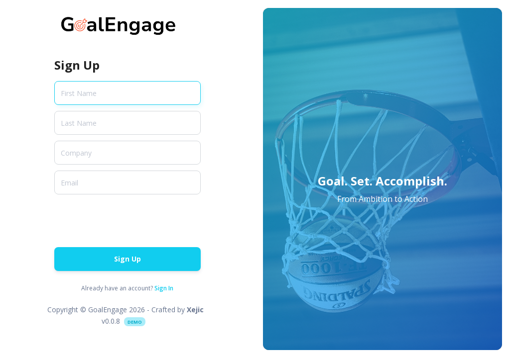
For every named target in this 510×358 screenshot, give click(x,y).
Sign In (163, 288)
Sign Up (127, 259)
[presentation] (130, 219)
